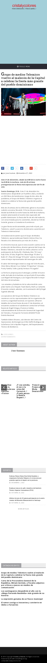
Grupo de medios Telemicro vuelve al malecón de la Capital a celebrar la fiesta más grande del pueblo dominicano (22, 575)
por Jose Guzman (8, 173)
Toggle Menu (23, 66)
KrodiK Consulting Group (18, 659)
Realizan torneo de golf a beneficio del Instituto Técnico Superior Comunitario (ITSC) (25, 489)
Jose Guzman (18, 350)
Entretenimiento (8, 337)
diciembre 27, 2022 (24, 173)
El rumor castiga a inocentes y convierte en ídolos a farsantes (21, 603)
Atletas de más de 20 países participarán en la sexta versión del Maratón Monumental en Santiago (26, 499)
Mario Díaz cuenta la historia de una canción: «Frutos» (8, 389)
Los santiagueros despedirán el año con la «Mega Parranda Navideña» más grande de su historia (22, 593)
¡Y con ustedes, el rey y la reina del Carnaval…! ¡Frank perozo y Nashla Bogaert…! (23, 391)
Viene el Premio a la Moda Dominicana (37, 388)
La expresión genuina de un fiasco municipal (22, 599)
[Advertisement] (23, 36)
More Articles (23, 509)
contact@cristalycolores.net (10, 661)
